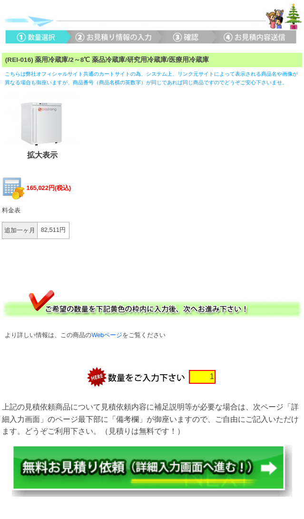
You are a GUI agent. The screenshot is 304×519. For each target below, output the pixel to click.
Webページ (106, 335)
